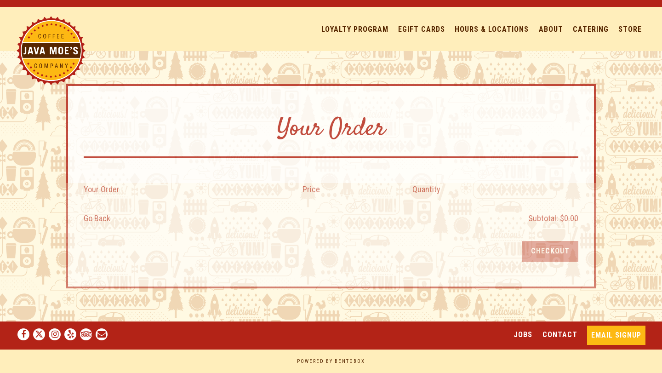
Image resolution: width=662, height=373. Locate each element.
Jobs (523, 334)
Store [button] (630, 29)
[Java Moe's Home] (51, 49)
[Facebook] (23, 334)
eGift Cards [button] (421, 29)
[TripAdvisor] (86, 334)
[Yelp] (70, 334)
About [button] (551, 29)
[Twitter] (39, 334)
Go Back (97, 218)
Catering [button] (591, 29)
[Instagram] (55, 334)
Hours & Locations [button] (492, 29)
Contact (559, 334)
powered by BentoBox (331, 361)
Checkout (550, 251)
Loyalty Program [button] (354, 29)
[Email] (102, 334)
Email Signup (616, 335)
